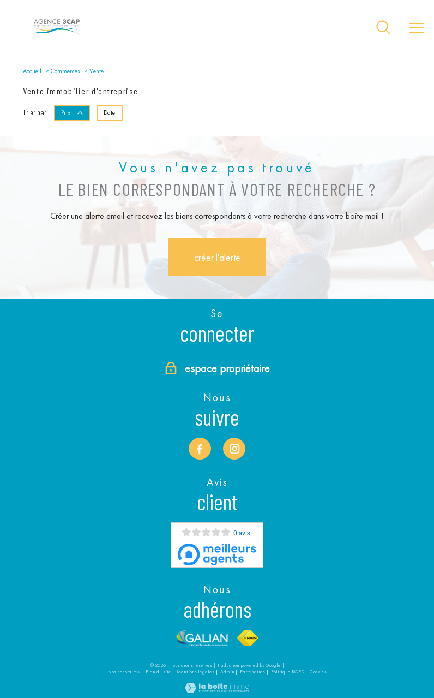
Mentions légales (195, 671)
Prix (72, 112)
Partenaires (252, 671)
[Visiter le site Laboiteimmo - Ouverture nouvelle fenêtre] (217, 690)
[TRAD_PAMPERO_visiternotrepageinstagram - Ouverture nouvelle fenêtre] (234, 449)
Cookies (318, 672)
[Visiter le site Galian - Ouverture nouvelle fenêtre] (202, 638)
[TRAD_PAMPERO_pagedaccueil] (57, 34)
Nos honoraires (123, 671)
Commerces (65, 71)
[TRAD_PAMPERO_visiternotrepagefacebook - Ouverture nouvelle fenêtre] (200, 449)
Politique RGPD (287, 671)
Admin (227, 671)
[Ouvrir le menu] (416, 28)
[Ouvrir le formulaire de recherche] (383, 28)
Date (109, 112)
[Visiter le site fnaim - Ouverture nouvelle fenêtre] (248, 638)
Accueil (32, 71)
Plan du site (158, 671)
